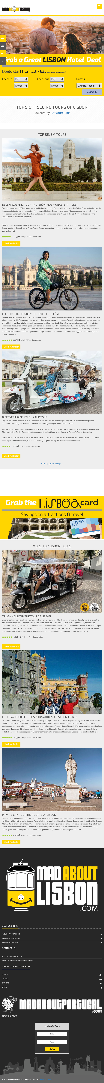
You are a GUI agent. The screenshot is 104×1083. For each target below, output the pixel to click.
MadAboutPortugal (10, 942)
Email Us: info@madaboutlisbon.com (17, 960)
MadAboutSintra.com (11, 938)
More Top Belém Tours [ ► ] (52, 464)
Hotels (5, 979)
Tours (4, 987)
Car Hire (5, 983)
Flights (5, 974)
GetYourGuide (60, 113)
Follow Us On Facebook (12, 956)
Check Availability (11, 243)
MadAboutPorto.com (11, 934)
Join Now (52, 1049)
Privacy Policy (45, 1079)
